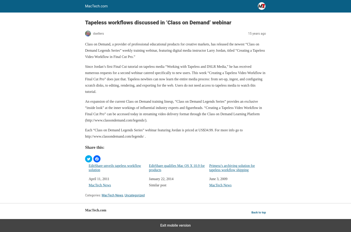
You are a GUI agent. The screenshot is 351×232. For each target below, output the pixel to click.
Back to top (258, 212)
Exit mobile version (175, 225)
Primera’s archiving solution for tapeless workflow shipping (232, 168)
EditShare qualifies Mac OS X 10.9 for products (177, 168)
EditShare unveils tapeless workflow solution (115, 168)
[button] (88, 158)
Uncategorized (134, 195)
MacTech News (100, 185)
